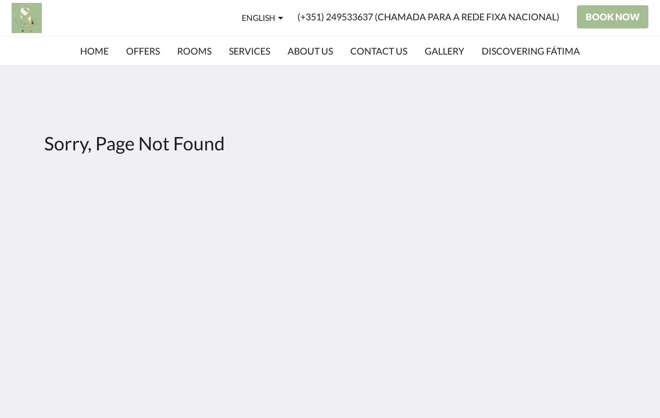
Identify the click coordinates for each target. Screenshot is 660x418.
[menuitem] (94, 51)
